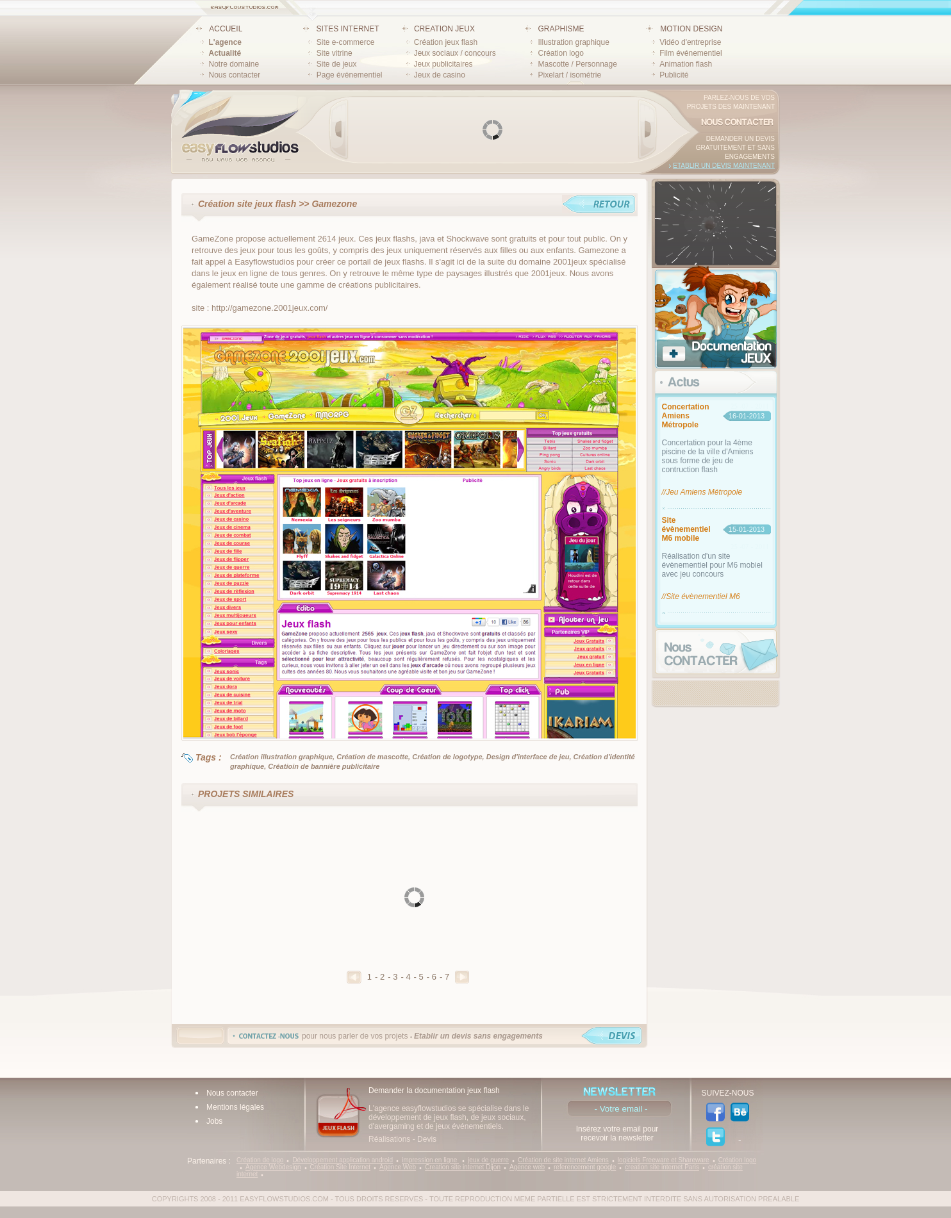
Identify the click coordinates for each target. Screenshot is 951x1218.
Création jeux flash (445, 42)
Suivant (462, 977)
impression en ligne (430, 1160)
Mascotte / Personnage (577, 64)
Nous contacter (235, 74)
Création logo (560, 53)
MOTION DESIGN (691, 28)
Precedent (354, 977)
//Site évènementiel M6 (701, 596)
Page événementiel (350, 74)
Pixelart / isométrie (569, 74)
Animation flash (685, 64)
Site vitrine (334, 53)
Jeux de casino (439, 74)
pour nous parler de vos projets (422, 1036)
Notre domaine (234, 64)
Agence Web (397, 1167)
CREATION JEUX (444, 28)
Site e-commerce (346, 42)
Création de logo (259, 1160)
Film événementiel (690, 53)
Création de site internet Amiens (563, 1160)
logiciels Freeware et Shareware (663, 1160)
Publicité (673, 74)
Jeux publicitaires (443, 64)
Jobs (214, 1121)
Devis (426, 1139)
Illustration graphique (573, 42)
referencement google (585, 1167)
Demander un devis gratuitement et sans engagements (735, 147)
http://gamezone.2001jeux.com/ (269, 308)
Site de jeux (337, 64)
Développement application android (342, 1160)
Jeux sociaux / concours (455, 53)
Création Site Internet (340, 1167)
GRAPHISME (561, 28)
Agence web (527, 1167)
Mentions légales (235, 1107)
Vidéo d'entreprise (690, 42)
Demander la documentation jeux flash (434, 1090)
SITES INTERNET (348, 28)
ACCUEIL (225, 28)
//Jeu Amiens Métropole (702, 492)
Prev (339, 129)
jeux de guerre (488, 1160)
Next (647, 129)
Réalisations (389, 1139)
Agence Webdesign (273, 1167)
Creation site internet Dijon (462, 1167)
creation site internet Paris (662, 1167)
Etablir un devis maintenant (724, 165)
